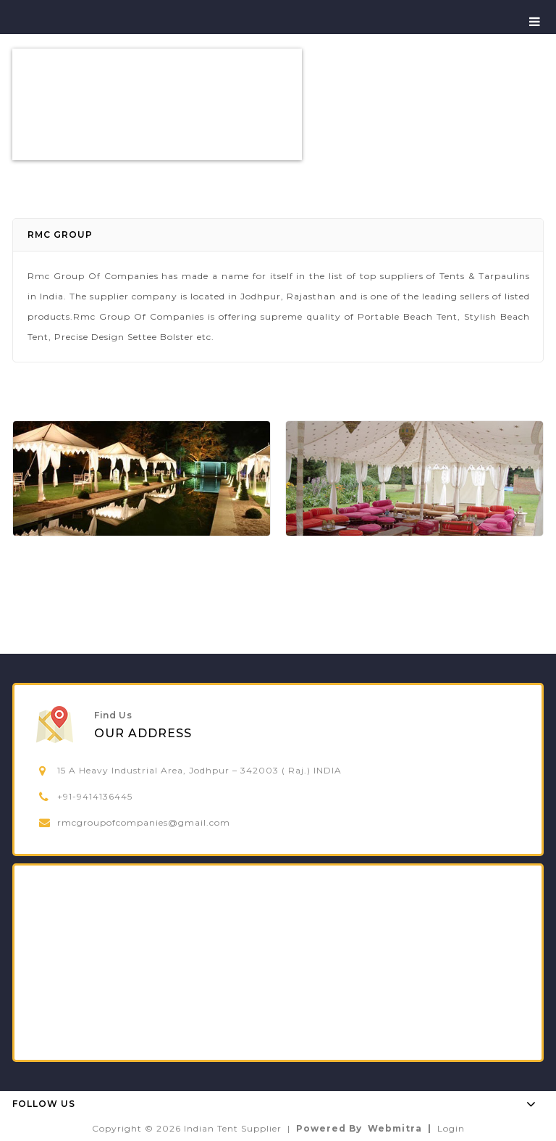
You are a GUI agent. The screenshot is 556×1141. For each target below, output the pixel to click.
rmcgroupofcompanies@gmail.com (143, 822)
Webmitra (395, 1128)
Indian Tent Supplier (233, 1128)
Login (451, 1128)
